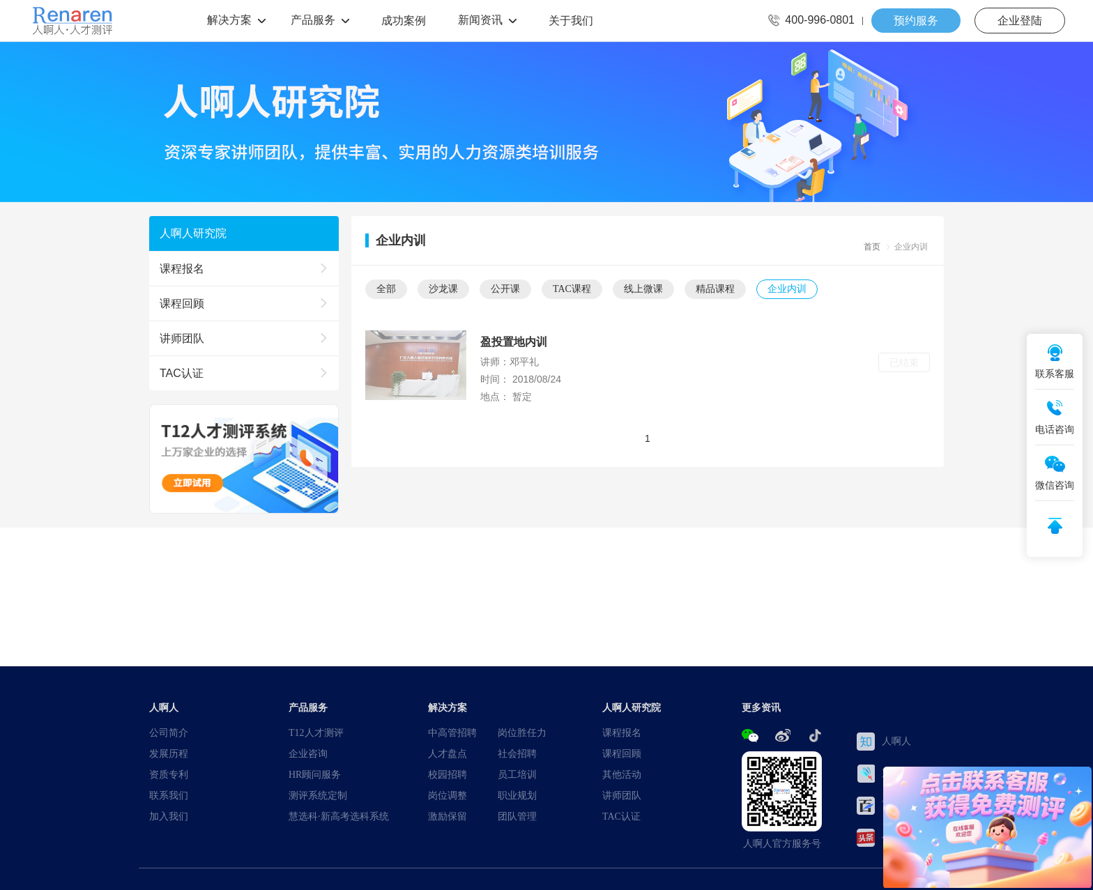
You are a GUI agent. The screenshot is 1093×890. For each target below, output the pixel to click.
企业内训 (787, 288)
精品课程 (715, 288)
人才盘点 (447, 753)
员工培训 (517, 774)
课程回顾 (621, 753)
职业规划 (517, 795)
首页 (872, 246)
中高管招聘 (452, 732)
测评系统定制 (318, 795)
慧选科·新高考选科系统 (339, 816)
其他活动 (621, 774)
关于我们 (571, 20)
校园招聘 (447, 774)
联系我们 (168, 795)
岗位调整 (447, 795)
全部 (386, 288)
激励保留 (447, 816)
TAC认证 (621, 816)
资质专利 (168, 774)
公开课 (505, 288)
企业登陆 (1020, 20)
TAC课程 (572, 288)
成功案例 (403, 20)
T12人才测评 (316, 732)
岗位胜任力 (522, 732)
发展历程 (168, 753)
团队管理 (517, 816)
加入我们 (168, 816)
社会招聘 (517, 753)
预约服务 (916, 20)
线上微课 (643, 288)
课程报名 (621, 732)
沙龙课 (443, 288)
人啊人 (884, 741)
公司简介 (168, 732)
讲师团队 (621, 795)
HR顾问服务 (315, 774)
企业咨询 (308, 753)
